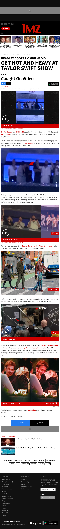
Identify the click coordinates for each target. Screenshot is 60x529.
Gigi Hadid (28, 460)
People (4, 508)
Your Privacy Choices (7, 489)
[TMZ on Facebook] (2, 24)
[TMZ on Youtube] (8, 24)
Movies (12, 464)
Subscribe (54, 489)
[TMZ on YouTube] (49, 497)
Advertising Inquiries (26, 486)
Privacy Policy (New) (7, 482)
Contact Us (24, 479)
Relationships (50, 460)
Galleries (4, 505)
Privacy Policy (47, 484)
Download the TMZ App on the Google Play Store (50, 523)
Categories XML (6, 503)
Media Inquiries (25, 489)
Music (48, 464)
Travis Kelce (8, 460)
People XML (5, 510)
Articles (4, 491)
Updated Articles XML (7, 498)
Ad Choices (5, 486)
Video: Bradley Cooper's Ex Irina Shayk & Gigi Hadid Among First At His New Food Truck (12, 342)
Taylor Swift (18, 460)
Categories (5, 501)
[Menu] (2, 32)
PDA (18, 464)
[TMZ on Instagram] (12, 24)
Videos (4, 515)
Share (20, 423)
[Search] (57, 32)
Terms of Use (5, 484)
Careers (23, 484)
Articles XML (5, 493)
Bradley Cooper (39, 460)
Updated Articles (6, 496)
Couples (33, 464)
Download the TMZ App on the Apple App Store (35, 523)
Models (41, 464)
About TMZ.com (6, 479)
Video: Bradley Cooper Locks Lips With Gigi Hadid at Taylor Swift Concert (12, 128)
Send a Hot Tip (25, 482)
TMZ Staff (5, 87)
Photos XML (5, 513)
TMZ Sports (25, 464)
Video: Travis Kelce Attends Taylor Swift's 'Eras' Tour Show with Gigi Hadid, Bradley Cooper (12, 242)
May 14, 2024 (9, 89)
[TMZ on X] (5, 24)
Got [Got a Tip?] (5, 28)
